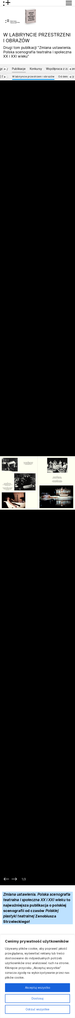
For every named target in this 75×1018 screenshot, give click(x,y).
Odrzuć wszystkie (37, 1009)
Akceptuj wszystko (37, 987)
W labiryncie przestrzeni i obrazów (33, 76)
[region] (37, 976)
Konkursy (36, 68)
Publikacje (19, 68)
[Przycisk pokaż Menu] (69, 3)
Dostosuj (37, 998)
